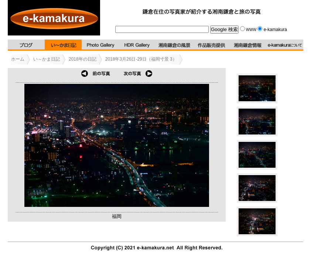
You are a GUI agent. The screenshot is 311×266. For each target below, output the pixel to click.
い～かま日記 (46, 59)
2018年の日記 (82, 59)
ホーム (17, 59)
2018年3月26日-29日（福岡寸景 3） (141, 59)
